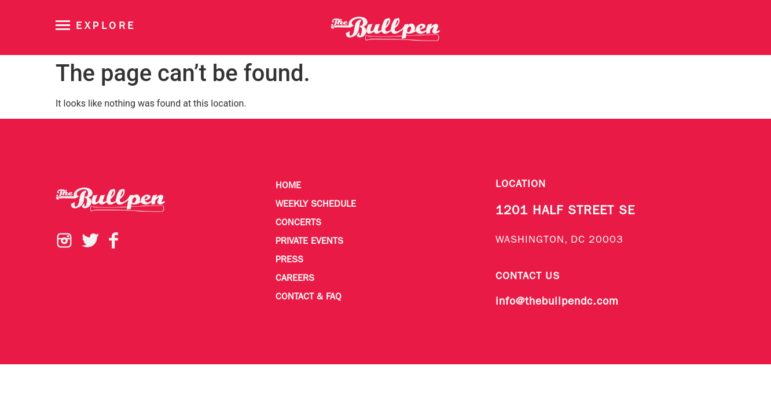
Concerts (298, 223)
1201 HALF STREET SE (565, 211)
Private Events (309, 241)
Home (288, 186)
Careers (295, 279)
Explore (106, 26)
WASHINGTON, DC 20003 (559, 240)
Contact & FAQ (309, 297)
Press (289, 260)
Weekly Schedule (316, 204)
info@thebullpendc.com (557, 301)
